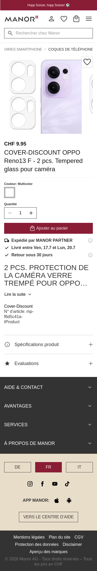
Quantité (10, 204)
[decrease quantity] (9, 213)
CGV (79, 537)
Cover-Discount (18, 306)
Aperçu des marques (48, 551)
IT (79, 467)
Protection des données (36, 544)
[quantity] (20, 213)
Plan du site (59, 537)
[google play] (69, 500)
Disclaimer (72, 544)
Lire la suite (18, 294)
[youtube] (55, 484)
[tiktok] (67, 484)
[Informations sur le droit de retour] (90, 255)
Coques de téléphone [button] (70, 49)
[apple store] (56, 500)
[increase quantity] (31, 213)
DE (17, 467)
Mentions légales (28, 537)
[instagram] (30, 484)
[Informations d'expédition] (90, 240)
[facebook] (42, 484)
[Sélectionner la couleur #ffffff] (9, 192)
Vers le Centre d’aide (48, 517)
